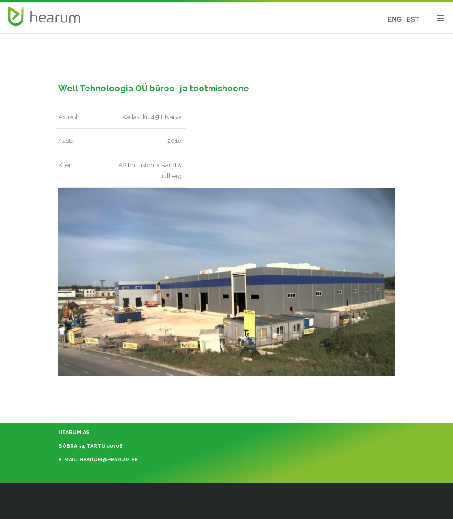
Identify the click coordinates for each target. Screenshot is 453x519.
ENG (395, 19)
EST (412, 19)
